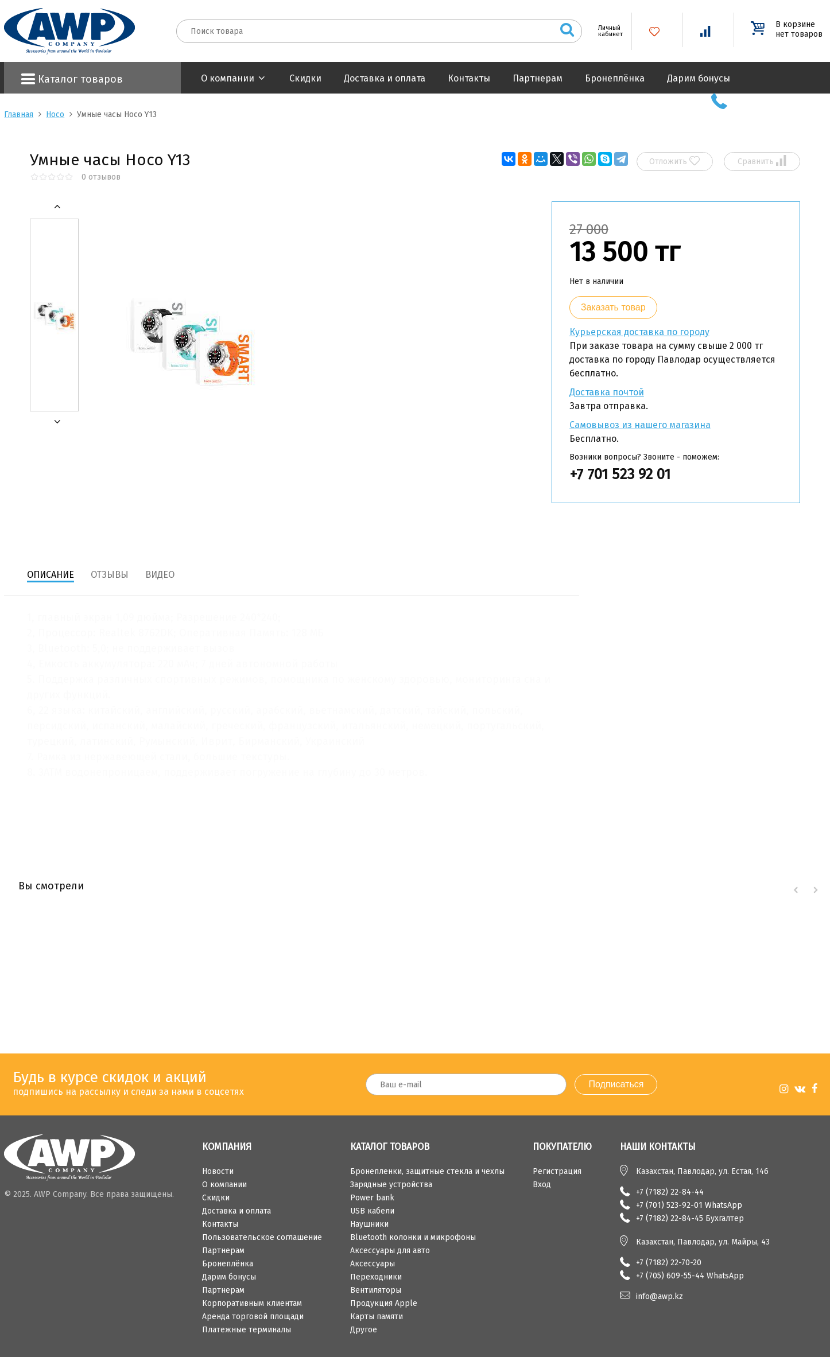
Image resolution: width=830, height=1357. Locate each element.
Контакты (469, 78)
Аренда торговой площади (253, 1316)
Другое (363, 1330)
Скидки (305, 78)
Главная (18, 114)
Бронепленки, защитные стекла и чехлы (427, 1171)
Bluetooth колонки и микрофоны (413, 1237)
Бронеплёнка (615, 78)
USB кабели (372, 1211)
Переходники (376, 1277)
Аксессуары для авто (390, 1250)
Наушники (369, 1224)
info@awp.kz (659, 1296)
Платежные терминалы (246, 1330)
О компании (227, 78)
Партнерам (538, 78)
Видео (159, 574)
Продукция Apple (383, 1303)
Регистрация (557, 1171)
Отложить (674, 160)
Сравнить (762, 160)
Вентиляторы (375, 1290)
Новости (218, 1171)
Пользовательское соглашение (262, 1237)
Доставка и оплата (384, 78)
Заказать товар (613, 307)
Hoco (55, 114)
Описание (50, 574)
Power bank (372, 1198)
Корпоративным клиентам (252, 1303)
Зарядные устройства (391, 1184)
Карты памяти (376, 1316)
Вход (542, 1184)
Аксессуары (372, 1264)
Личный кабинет (606, 31)
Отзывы (110, 574)
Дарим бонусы (698, 78)
